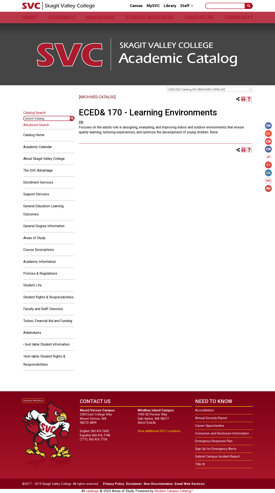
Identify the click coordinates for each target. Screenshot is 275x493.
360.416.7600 (100, 431)
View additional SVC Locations (159, 431)
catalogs (92, 491)
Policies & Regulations (40, 273)
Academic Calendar (37, 147)
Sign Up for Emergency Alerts (215, 449)
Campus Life (199, 17)
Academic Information (39, 262)
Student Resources (150, 17)
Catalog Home (33, 135)
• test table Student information (46, 344)
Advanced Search (36, 125)
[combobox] (210, 89)
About (30, 17)
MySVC (153, 6)
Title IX (200, 464)
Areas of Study (34, 238)
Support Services (36, 194)
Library (170, 6)
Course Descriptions (38, 250)
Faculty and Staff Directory (43, 309)
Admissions (100, 17)
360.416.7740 (101, 435)
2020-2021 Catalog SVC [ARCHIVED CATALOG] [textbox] (196, 89)
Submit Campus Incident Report (217, 456)
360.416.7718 (98, 439)
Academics (61, 17)
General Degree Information (43, 226)
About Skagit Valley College (44, 159)
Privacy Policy (113, 484)
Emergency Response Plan (214, 441)
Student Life (32, 285)
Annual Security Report (211, 418)
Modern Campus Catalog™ (173, 491)
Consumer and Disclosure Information (222, 433)
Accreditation (204, 410)
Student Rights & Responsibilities (48, 297)
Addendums (32, 333)
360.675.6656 (147, 423)
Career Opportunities (209, 426)
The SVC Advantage (38, 170)
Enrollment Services (38, 182)
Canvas (136, 6)
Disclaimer (134, 484)
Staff (184, 6)
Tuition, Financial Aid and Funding (47, 321)
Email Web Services (190, 484)
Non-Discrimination (158, 484)
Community (239, 17)
